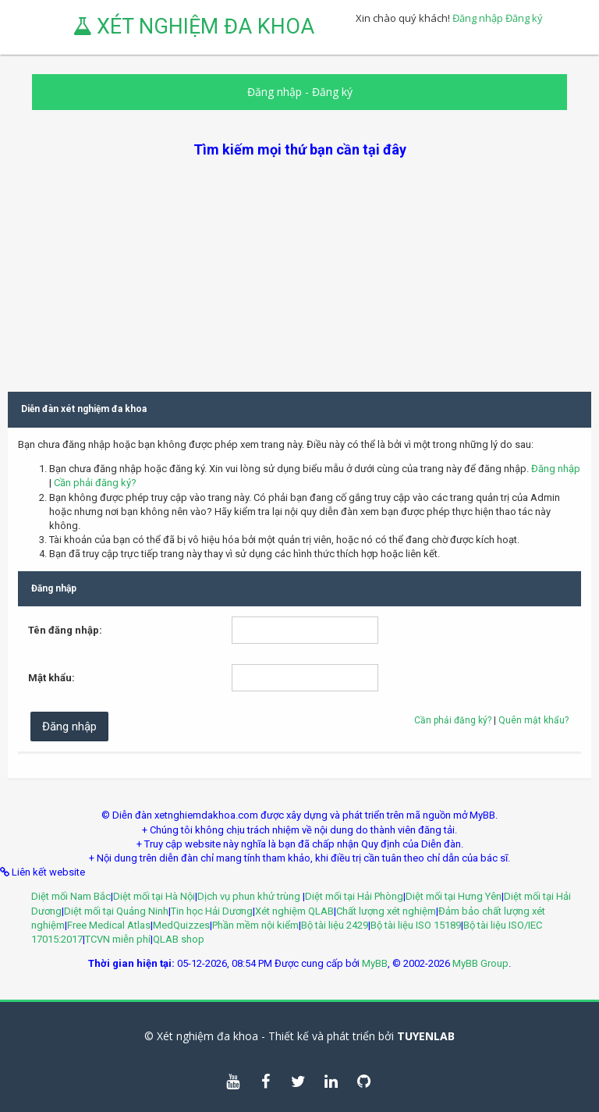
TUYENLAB (426, 1036)
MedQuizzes (181, 925)
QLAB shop (178, 939)
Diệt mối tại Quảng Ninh (116, 911)
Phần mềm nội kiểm (255, 925)
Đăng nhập (477, 18)
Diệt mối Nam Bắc (71, 896)
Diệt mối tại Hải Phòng (354, 896)
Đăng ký (524, 18)
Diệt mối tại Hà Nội (154, 896)
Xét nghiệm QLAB (294, 911)
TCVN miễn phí (118, 939)
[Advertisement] (299, 268)
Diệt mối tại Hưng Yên (454, 896)
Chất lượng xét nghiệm (386, 911)
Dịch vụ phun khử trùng (250, 896)
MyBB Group (480, 963)
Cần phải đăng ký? (95, 482)
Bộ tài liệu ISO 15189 (415, 925)
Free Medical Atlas (109, 925)
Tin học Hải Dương (212, 911)
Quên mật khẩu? (533, 720)
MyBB (375, 963)
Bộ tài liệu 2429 (334, 925)
